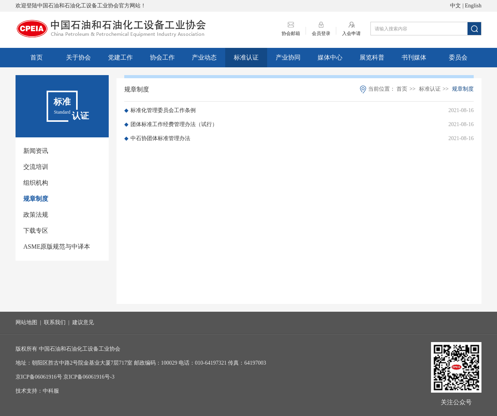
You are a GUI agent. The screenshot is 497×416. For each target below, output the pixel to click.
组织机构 (35, 182)
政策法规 (35, 214)
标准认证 (246, 57)
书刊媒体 (413, 57)
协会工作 (162, 57)
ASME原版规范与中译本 (56, 246)
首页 (36, 57)
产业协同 (288, 57)
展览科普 (372, 57)
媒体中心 (330, 57)
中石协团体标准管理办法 (157, 138)
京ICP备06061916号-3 (88, 377)
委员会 (458, 57)
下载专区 (35, 230)
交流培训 (35, 166)
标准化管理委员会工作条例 (160, 110)
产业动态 (204, 57)
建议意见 (83, 322)
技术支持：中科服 (37, 391)
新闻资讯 (35, 150)
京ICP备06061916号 (39, 377)
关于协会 (78, 57)
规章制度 (35, 198)
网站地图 (26, 322)
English (473, 6)
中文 (455, 6)
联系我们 (55, 322)
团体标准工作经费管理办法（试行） (170, 124)
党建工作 (120, 57)
